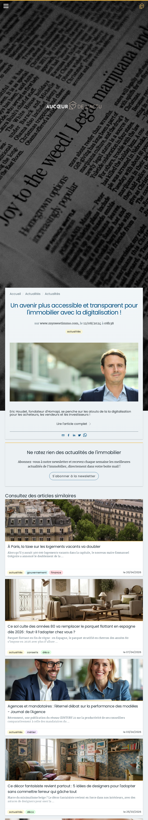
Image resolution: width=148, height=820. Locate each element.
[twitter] (79, 435)
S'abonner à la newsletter (74, 476)
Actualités (32, 293)
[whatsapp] (85, 435)
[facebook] (68, 435)
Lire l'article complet (74, 423)
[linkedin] (74, 435)
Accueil (15, 293)
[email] (63, 435)
